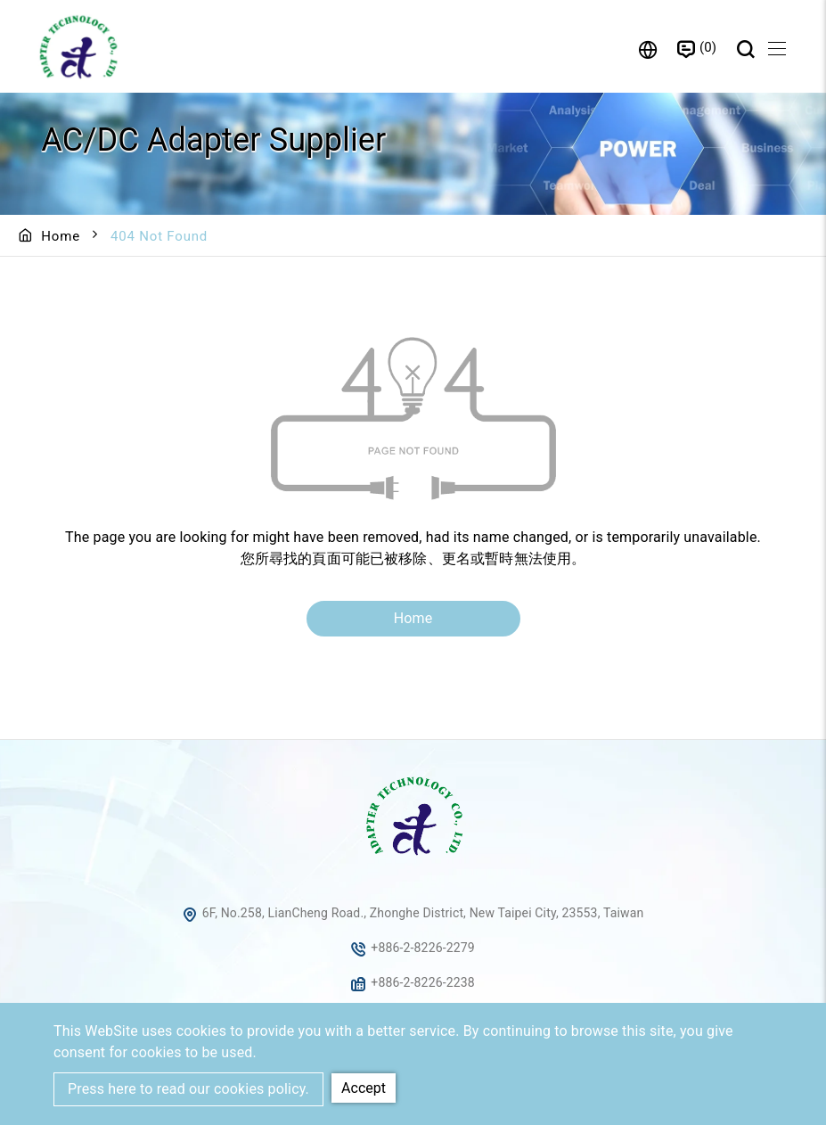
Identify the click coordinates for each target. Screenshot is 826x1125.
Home (60, 236)
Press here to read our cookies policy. (188, 1088)
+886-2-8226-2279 (423, 948)
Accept (363, 1088)
